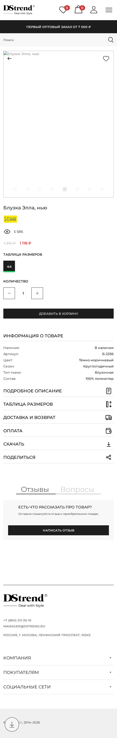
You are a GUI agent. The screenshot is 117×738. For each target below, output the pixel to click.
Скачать (58, 444)
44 (9, 266)
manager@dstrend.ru (24, 626)
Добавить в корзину (58, 313)
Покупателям (57, 672)
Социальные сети (57, 687)
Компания (57, 658)
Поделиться (58, 457)
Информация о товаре (33, 335)
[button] (15, 189)
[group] (58, 124)
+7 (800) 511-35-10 (17, 620)
